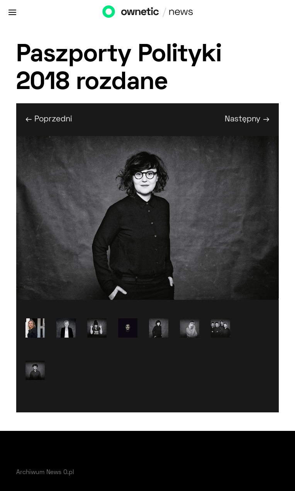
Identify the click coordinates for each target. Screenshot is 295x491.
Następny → (247, 119)
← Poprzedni (48, 119)
